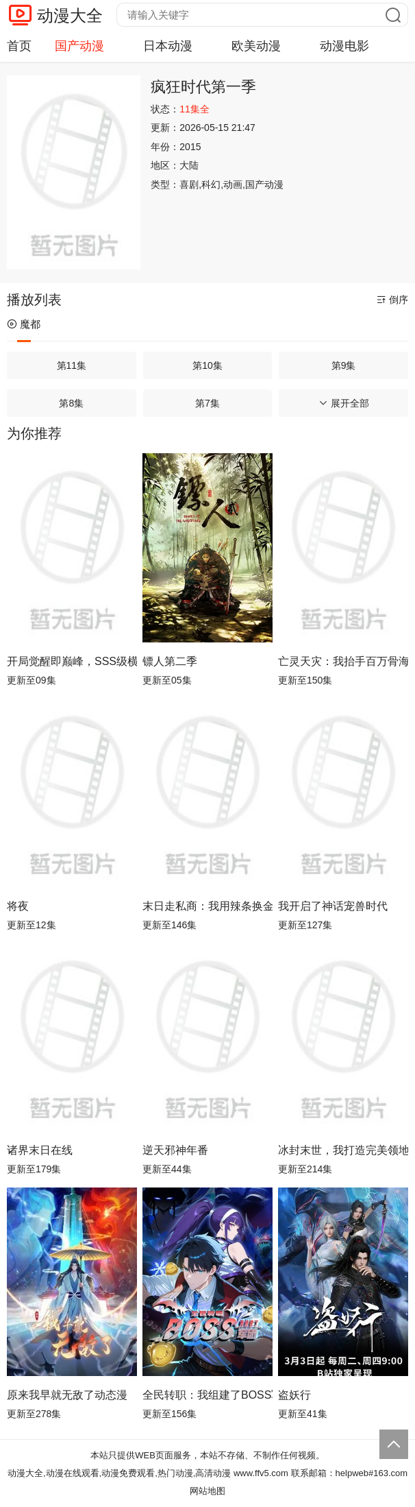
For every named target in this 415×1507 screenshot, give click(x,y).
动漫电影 (344, 46)
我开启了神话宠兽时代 (333, 906)
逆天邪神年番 (175, 1150)
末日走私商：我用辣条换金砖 (207, 906)
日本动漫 (167, 46)
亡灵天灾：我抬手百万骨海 (343, 661)
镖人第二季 (169, 661)
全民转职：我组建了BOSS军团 (207, 1395)
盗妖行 (294, 1395)
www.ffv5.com (261, 1473)
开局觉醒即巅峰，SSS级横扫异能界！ (72, 661)
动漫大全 (70, 15)
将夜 (18, 906)
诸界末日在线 (40, 1150)
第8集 (71, 403)
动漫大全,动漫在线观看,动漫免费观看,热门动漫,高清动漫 (119, 1473)
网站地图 (207, 1491)
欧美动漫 (256, 46)
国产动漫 (79, 46)
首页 (19, 46)
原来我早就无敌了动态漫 (67, 1395)
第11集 (72, 365)
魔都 (23, 324)
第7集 (207, 403)
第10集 (207, 365)
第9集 (343, 365)
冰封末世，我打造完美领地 (343, 1150)
